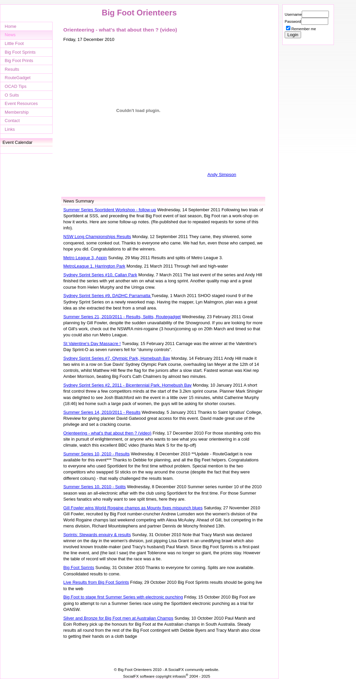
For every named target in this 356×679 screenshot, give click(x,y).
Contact (12, 120)
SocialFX (176, 669)
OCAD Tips (15, 86)
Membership (16, 112)
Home (10, 26)
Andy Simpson (221, 174)
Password (293, 21)
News (10, 34)
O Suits (12, 95)
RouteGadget (17, 77)
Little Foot (14, 43)
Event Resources (21, 103)
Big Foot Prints (19, 60)
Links (10, 129)
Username (293, 14)
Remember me (303, 29)
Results (12, 69)
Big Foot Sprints (20, 52)
